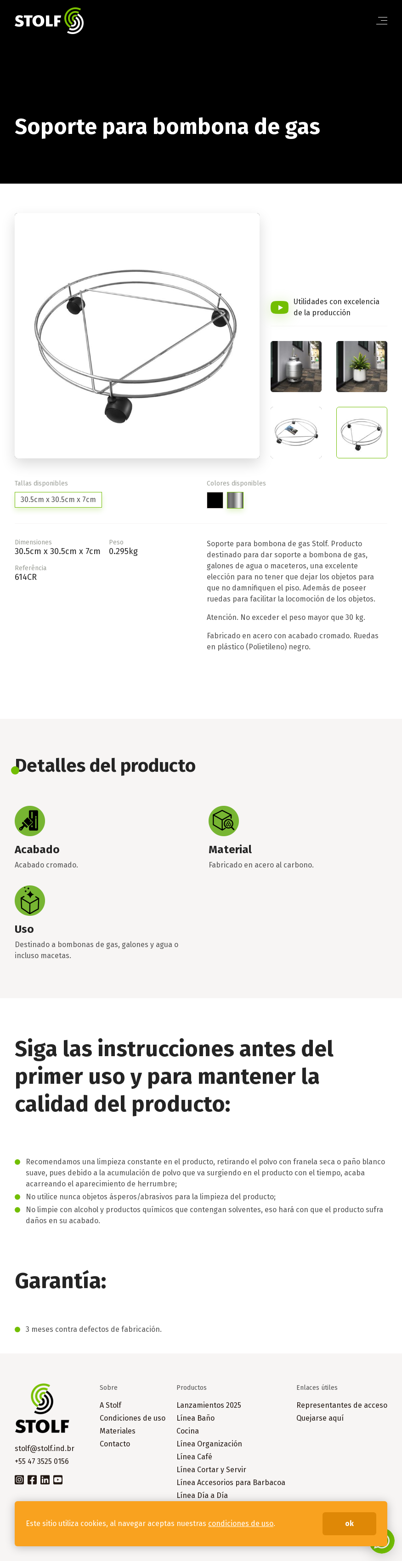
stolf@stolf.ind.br (44, 1448)
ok (349, 1523)
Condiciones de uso (132, 1418)
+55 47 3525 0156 (42, 1461)
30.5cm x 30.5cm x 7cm (58, 499)
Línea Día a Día (202, 1495)
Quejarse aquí (320, 1418)
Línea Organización (209, 1444)
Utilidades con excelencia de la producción (336, 307)
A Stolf (110, 1405)
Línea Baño (195, 1418)
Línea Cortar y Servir (211, 1469)
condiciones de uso (240, 1523)
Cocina (187, 1431)
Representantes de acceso (341, 1405)
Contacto (115, 1444)
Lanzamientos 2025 (208, 1405)
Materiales (118, 1431)
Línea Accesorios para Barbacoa (230, 1482)
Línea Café (194, 1456)
